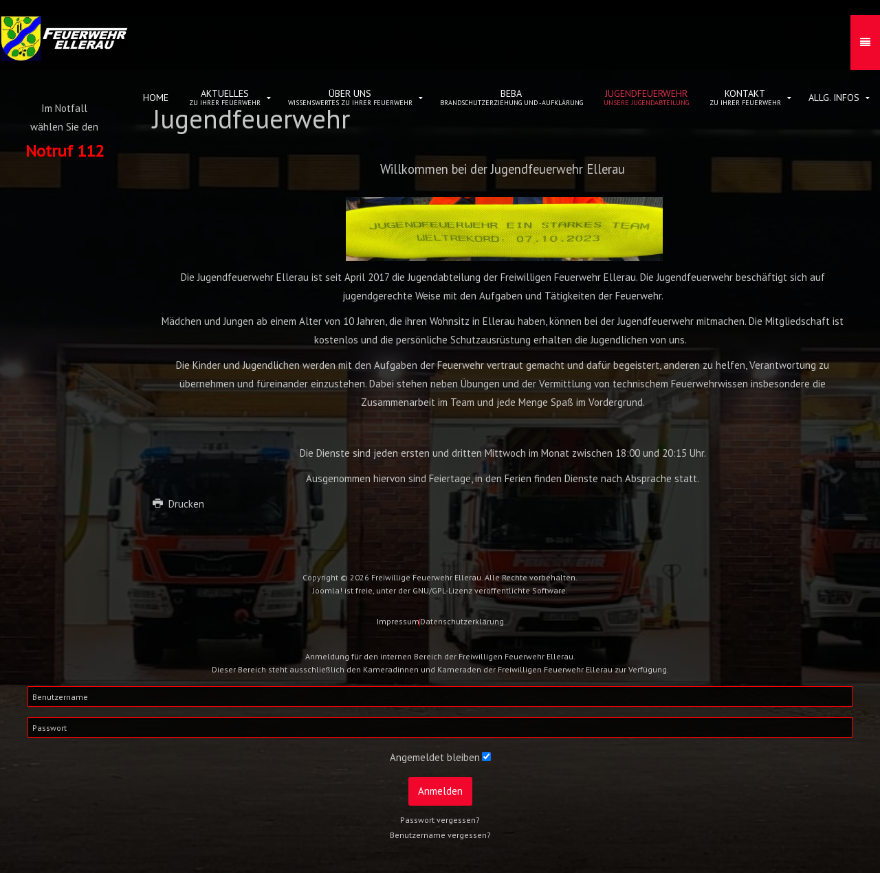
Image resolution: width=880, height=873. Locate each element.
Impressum (398, 621)
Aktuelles (225, 97)
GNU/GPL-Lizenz (442, 590)
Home (155, 97)
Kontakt (745, 97)
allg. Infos (833, 97)
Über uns (350, 97)
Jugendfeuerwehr (646, 97)
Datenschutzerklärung (462, 621)
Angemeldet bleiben (435, 757)
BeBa (511, 97)
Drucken (178, 503)
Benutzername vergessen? (440, 835)
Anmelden (440, 790)
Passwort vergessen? (440, 820)
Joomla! (327, 590)
